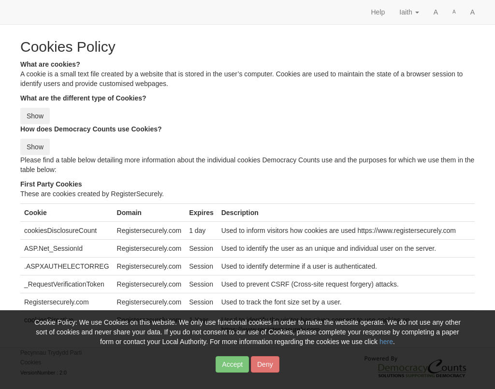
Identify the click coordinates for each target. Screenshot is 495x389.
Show (35, 116)
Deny (265, 369)
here (386, 346)
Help (378, 12)
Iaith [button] (409, 12)
